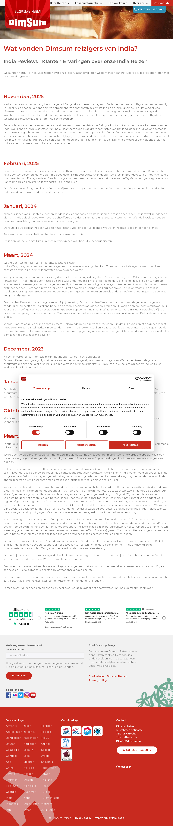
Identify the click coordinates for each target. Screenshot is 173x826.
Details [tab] (86, 388)
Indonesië (12, 803)
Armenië (11, 725)
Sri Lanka (47, 761)
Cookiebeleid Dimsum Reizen (108, 676)
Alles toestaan (130, 445)
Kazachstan (31, 737)
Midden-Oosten (29, 776)
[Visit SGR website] (66, 730)
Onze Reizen (59, 3)
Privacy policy (98, 680)
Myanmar (30, 791)
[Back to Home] (27, 15)
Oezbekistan (31, 803)
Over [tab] (131, 388)
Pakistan (46, 725)
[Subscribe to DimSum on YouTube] (33, 695)
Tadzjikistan (48, 767)
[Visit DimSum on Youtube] (124, 766)
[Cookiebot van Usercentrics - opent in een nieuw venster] (138, 379)
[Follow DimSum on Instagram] (27, 695)
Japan (27, 725)
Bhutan (11, 743)
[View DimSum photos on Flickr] (15, 695)
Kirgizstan (30, 743)
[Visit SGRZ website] (77, 730)
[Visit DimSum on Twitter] (130, 766)
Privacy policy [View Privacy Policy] (82, 818)
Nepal (27, 797)
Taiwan (45, 773)
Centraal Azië (11, 758)
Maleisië (29, 767)
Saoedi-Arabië (46, 752)
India (9, 797)
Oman (28, 809)
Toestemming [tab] (42, 388)
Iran (8, 809)
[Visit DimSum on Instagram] (120, 766)
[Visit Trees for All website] (66, 741)
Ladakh (28, 749)
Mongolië (30, 785)
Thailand (46, 779)
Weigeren (43, 445)
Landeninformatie (88, 3)
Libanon (29, 761)
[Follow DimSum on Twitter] (21, 695)
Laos (26, 755)
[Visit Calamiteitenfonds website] (98, 730)
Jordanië (29, 731)
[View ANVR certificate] (87, 730)
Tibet (44, 785)
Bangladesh (13, 737)
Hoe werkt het (117, 3)
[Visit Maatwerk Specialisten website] (66, 754)
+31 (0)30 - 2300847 (149, 9)
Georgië (11, 791)
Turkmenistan (49, 797)
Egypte (10, 773)
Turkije (45, 791)
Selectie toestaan (86, 445)
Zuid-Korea (48, 809)
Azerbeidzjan (13, 731)
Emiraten (12, 779)
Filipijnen (12, 785)
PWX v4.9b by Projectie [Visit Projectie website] (109, 818)
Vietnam (46, 803)
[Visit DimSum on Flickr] (127, 766)
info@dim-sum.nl (128, 741)
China (10, 767)
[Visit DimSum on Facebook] (9, 695)
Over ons (140, 3)
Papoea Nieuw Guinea (46, 737)
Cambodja (12, 749)
